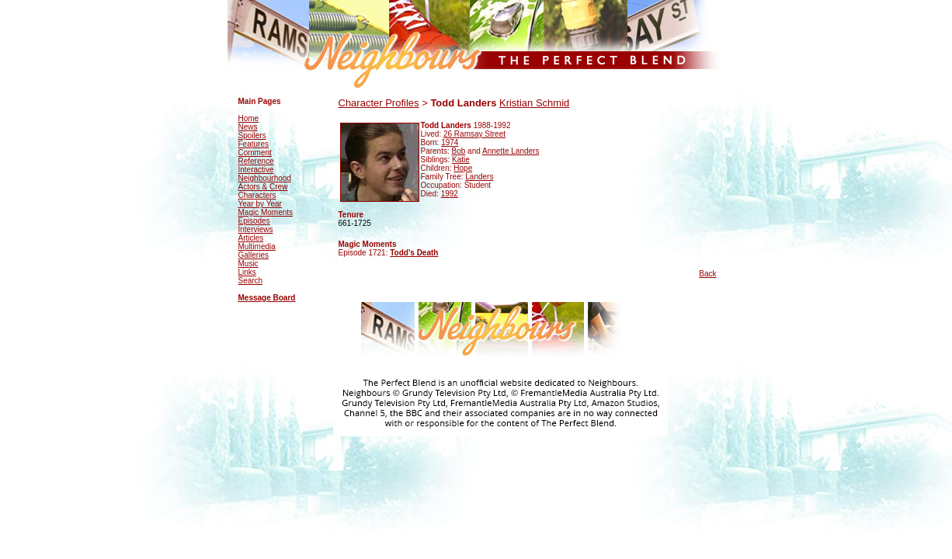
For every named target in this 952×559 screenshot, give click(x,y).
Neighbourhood (264, 178)
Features (253, 144)
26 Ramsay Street (474, 134)
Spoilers (252, 135)
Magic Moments (266, 212)
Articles (251, 238)
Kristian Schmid (534, 103)
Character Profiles (379, 103)
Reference (256, 161)
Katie (461, 159)
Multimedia (257, 246)
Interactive (256, 169)
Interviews (255, 229)
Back (707, 273)
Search (250, 280)
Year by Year (260, 204)
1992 (449, 193)
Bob (459, 151)
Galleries (253, 255)
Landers (479, 176)
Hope (462, 168)
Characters (257, 195)
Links (247, 272)
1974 (449, 142)
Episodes (254, 221)
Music (248, 263)
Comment (255, 152)
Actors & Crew (263, 186)
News (248, 127)
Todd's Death (414, 252)
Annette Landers (510, 151)
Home (248, 118)
